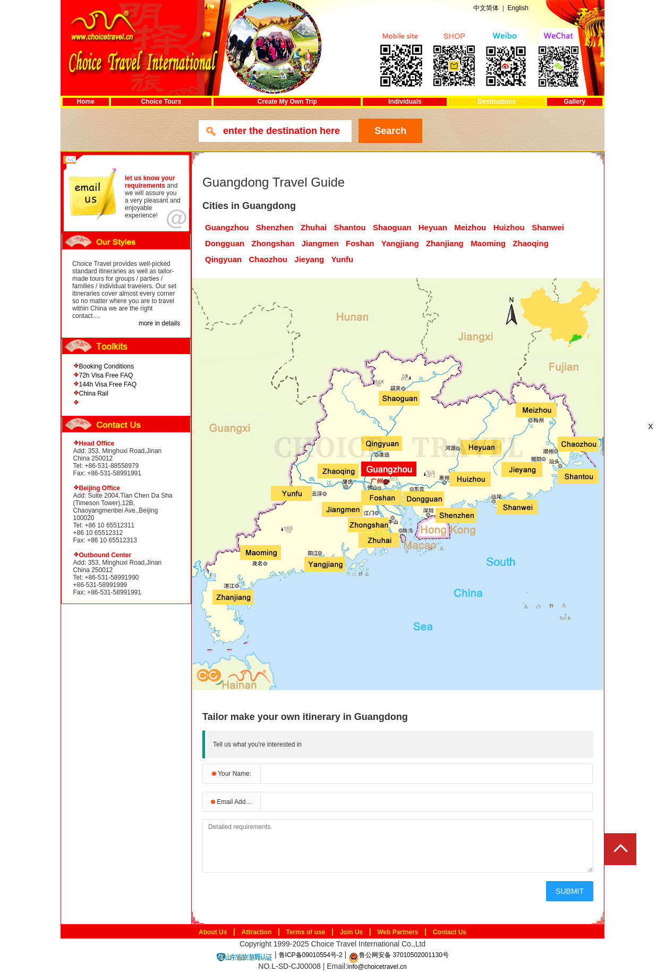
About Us (213, 932)
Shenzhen (275, 227)
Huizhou (509, 227)
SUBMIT (570, 891)
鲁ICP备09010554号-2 (311, 955)
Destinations (497, 101)
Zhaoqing (531, 243)
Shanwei (548, 227)
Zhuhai (314, 227)
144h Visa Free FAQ (108, 384)
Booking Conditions (106, 366)
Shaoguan (392, 227)
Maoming (488, 243)
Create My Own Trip (287, 101)
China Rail (93, 393)
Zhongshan (273, 243)
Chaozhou (268, 259)
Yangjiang (400, 243)
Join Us (351, 932)
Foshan (360, 243)
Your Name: (231, 773)
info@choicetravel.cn (377, 966)
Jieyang (309, 259)
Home (86, 101)
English (517, 8)
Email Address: (235, 802)
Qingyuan (223, 259)
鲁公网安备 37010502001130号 (398, 955)
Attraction (257, 932)
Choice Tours (161, 101)
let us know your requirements (150, 181)
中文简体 (486, 8)
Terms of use (306, 932)
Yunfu (342, 259)
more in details (159, 323)
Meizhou (470, 227)
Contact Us (449, 932)
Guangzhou (227, 227)
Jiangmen (320, 243)
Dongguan (224, 243)
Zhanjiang (445, 243)
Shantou (350, 227)
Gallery (574, 101)
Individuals (405, 101)
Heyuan (433, 227)
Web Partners (397, 932)
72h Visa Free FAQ (106, 375)
